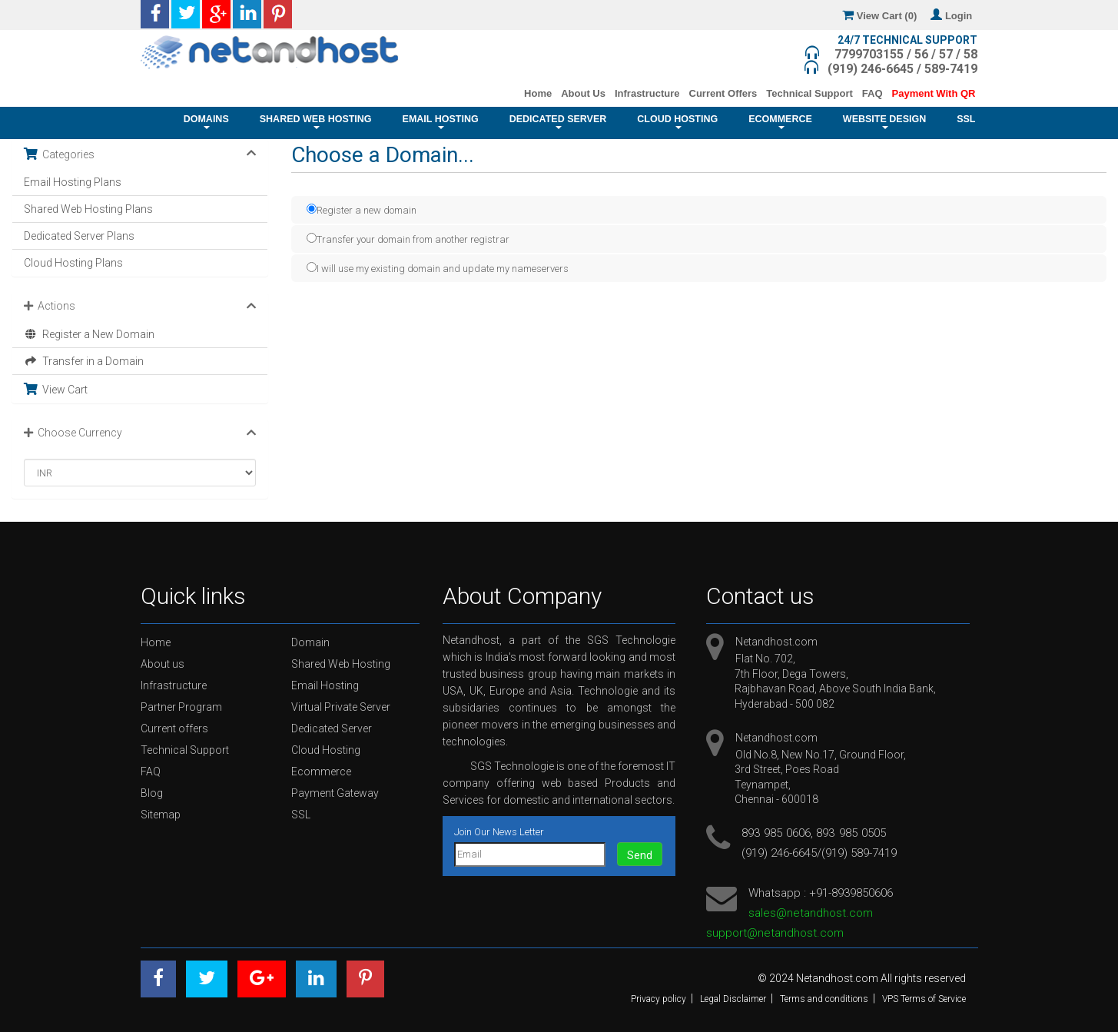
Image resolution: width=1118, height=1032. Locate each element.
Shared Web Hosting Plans (88, 209)
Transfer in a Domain (84, 361)
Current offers (174, 728)
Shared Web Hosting (316, 121)
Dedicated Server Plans (79, 236)
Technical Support (809, 93)
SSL (966, 123)
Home (538, 93)
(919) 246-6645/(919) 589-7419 (819, 853)
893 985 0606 (776, 833)
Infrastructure (647, 93)
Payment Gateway (335, 793)
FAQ (872, 93)
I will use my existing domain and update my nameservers (438, 268)
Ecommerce (780, 121)
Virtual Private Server (340, 707)
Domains (206, 121)
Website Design (884, 121)
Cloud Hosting (677, 121)
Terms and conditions (824, 999)
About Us (583, 93)
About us (162, 664)
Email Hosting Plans (72, 182)
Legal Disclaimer (733, 999)
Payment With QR (934, 93)
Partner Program (181, 707)
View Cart (56, 389)
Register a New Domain (89, 334)
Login (954, 16)
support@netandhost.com (775, 933)
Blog (152, 793)
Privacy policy (658, 999)
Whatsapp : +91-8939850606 (820, 893)
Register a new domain (361, 209)
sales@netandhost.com (810, 913)
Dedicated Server (558, 121)
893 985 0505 (850, 833)
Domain (310, 642)
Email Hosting (441, 121)
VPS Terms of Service (924, 999)
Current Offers (723, 93)
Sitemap (161, 814)
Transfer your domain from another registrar (408, 238)
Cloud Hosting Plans (73, 263)
